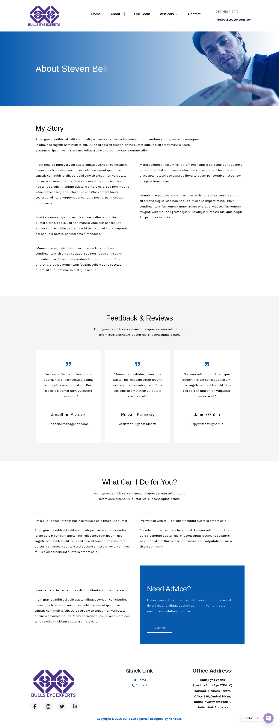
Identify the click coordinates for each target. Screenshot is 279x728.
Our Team (142, 14)
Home (96, 14)
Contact (194, 14)
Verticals (169, 14)
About (117, 14)
